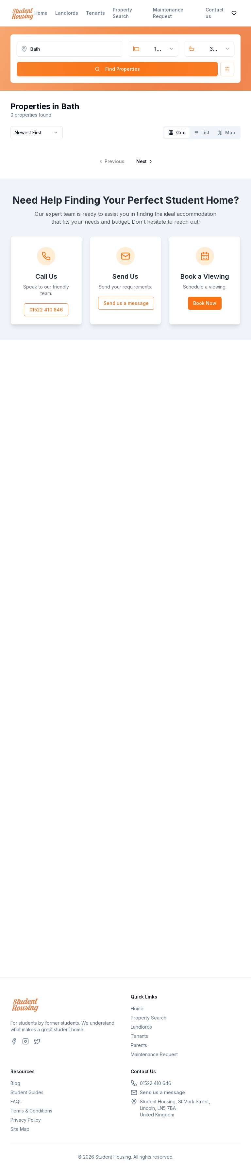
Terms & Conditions (31, 1110)
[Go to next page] (144, 161)
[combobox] (153, 49)
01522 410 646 (155, 1083)
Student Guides (26, 1092)
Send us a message (126, 303)
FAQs (16, 1101)
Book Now (204, 303)
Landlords (66, 13)
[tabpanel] (125, 156)
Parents (139, 1045)
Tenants (95, 13)
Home (40, 13)
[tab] (177, 132)
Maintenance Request (168, 13)
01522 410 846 (46, 309)
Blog (15, 1083)
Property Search (122, 13)
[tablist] (202, 132)
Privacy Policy (25, 1120)
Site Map (19, 1129)
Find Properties (117, 69)
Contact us (215, 13)
